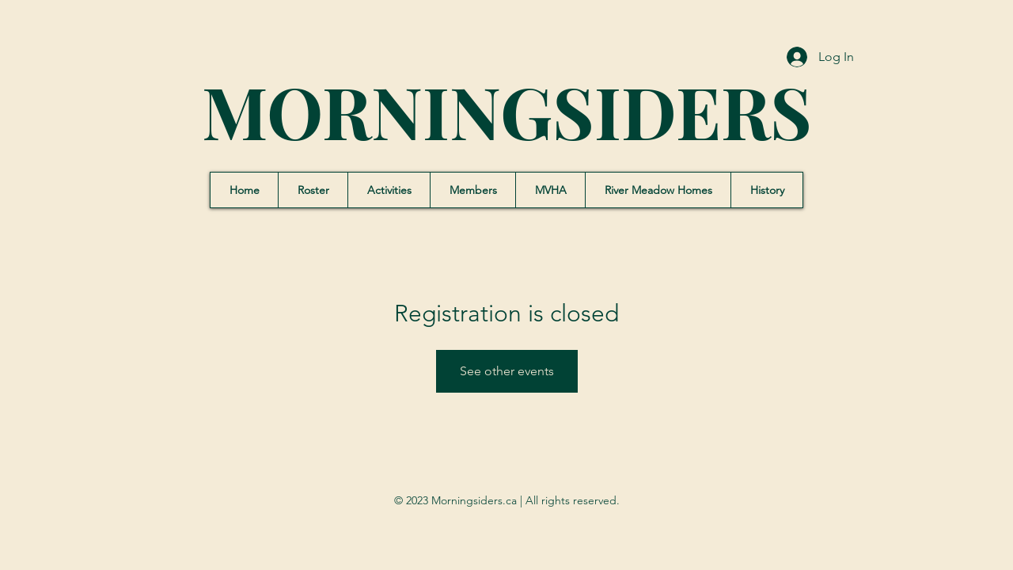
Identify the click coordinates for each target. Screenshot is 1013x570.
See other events (507, 370)
